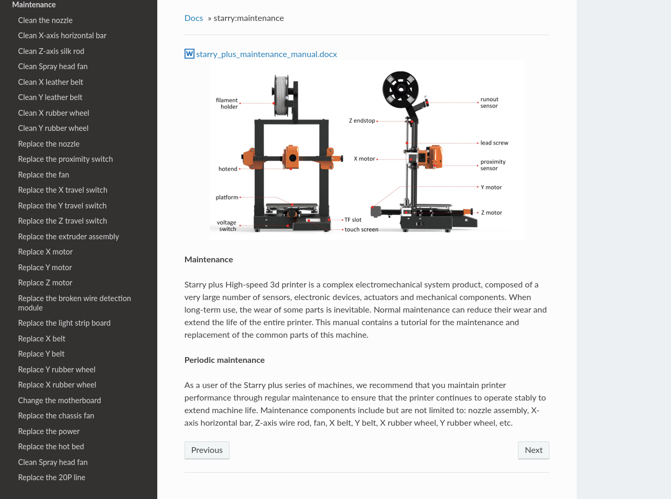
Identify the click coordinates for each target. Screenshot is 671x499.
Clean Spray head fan (53, 66)
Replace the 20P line (51, 477)
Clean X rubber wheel (54, 112)
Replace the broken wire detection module (75, 303)
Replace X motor (45, 251)
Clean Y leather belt (50, 97)
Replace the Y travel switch (62, 205)
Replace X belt (42, 338)
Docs (194, 18)
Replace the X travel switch (62, 189)
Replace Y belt (41, 353)
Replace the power (49, 431)
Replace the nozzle (49, 143)
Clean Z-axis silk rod (51, 51)
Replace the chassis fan (56, 415)
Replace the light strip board (64, 322)
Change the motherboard (59, 400)
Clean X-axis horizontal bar (62, 35)
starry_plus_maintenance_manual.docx (266, 54)
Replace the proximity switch (65, 158)
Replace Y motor (45, 267)
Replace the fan (43, 174)
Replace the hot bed (51, 446)
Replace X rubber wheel (57, 384)
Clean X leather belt (50, 81)
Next (534, 449)
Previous (207, 449)
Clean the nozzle (45, 20)
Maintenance (34, 4)
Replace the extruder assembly (69, 236)
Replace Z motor (45, 282)
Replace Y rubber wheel (57, 369)
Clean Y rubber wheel (53, 128)
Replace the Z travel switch (62, 220)
